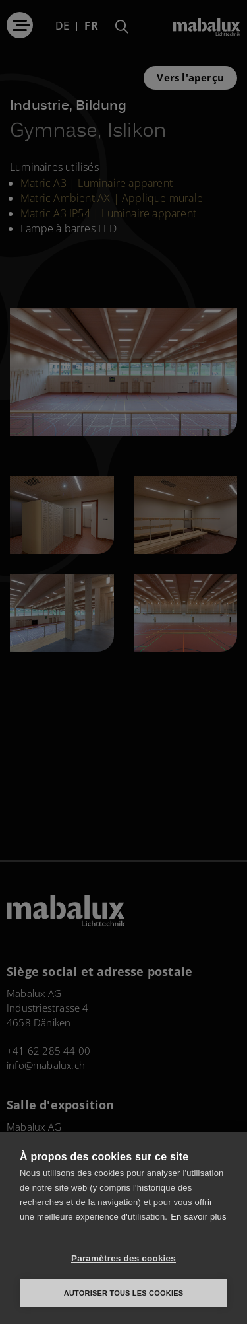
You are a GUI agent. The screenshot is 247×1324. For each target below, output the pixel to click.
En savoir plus (198, 1217)
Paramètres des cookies (123, 1258)
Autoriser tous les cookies (123, 1293)
